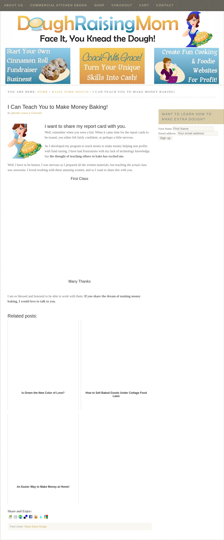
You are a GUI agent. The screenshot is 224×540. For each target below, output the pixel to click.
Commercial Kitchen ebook (58, 5)
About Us (13, 5)
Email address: (188, 133)
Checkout (122, 5)
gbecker (15, 113)
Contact (165, 5)
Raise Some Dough (35, 526)
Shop (99, 5)
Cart (144, 5)
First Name (165, 128)
